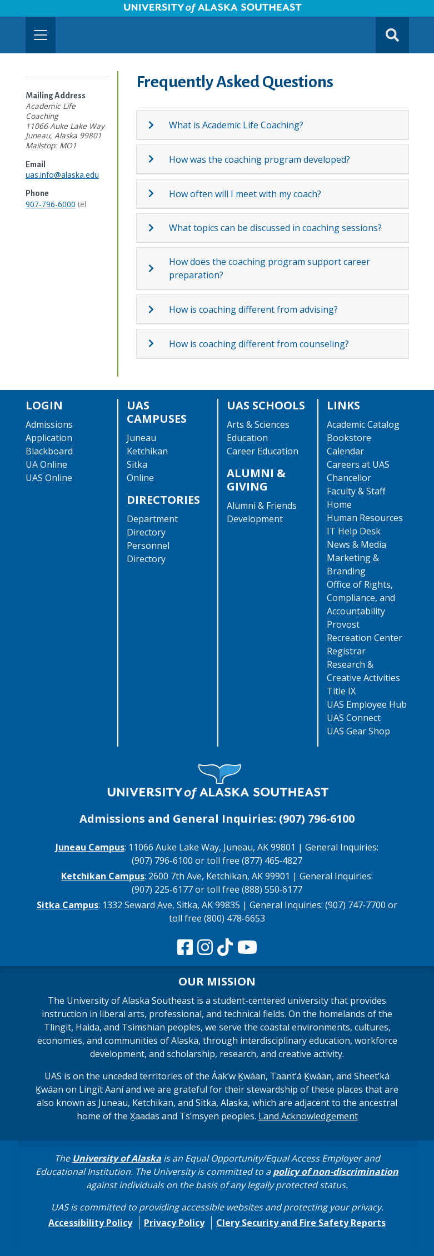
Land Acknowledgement (308, 1116)
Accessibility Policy (90, 1223)
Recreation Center (364, 638)
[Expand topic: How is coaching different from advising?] (158, 309)
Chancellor (349, 478)
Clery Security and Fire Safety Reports (301, 1223)
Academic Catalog (363, 424)
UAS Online (49, 478)
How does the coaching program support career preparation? (269, 268)
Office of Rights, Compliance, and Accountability (361, 597)
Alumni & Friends (262, 505)
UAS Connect (354, 718)
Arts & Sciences (258, 424)
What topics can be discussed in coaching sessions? (275, 228)
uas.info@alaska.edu (62, 174)
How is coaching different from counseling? (259, 344)
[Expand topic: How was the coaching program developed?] (158, 159)
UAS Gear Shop (358, 731)
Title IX (341, 691)
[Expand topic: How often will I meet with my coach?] (158, 193)
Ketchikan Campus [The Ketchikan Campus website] (102, 876)
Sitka (137, 464)
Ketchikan (147, 451)
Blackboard (49, 451)
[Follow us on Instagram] (205, 947)
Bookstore (349, 438)
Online (140, 478)
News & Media (356, 544)
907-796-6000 (51, 204)
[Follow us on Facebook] (185, 947)
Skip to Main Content (51, 11)
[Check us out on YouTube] (247, 947)
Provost (343, 624)
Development (255, 519)
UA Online (46, 464)
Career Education (262, 451)
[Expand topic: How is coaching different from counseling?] (158, 343)
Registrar (346, 651)
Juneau (141, 438)
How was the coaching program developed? (259, 159)
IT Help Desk (354, 531)
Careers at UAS (358, 464)
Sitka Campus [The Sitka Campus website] (67, 905)
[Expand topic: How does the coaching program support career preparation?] (158, 268)
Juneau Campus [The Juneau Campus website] (90, 847)
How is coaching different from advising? (253, 309)
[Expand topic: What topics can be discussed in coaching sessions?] (158, 228)
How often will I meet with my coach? (245, 194)
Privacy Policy (174, 1223)
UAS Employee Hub (367, 704)
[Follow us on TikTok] (225, 947)
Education (247, 438)
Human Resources (365, 518)
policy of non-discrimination (335, 1171)
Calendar (345, 451)
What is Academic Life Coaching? (236, 125)
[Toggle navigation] (41, 35)
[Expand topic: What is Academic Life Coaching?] (158, 125)
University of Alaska (116, 1158)
